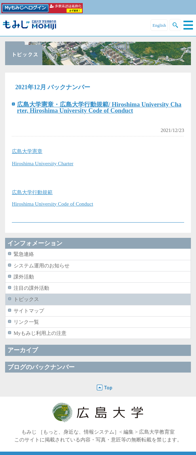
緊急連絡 (24, 254)
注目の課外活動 (31, 288)
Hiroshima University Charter (42, 163)
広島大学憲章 (27, 151)
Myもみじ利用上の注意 (40, 333)
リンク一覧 (26, 322)
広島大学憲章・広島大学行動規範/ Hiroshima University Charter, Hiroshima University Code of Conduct (99, 107)
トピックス (26, 299)
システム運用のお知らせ (42, 265)
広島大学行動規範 (32, 192)
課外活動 (24, 277)
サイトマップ (29, 311)
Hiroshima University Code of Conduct (52, 204)
